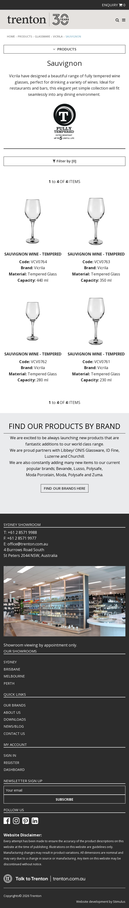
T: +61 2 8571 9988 (20, 532)
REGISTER (11, 762)
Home (11, 36)
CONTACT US (14, 733)
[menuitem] (64, 662)
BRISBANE (12, 669)
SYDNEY (10, 662)
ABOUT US (12, 712)
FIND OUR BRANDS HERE (64, 488)
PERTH (9, 683)
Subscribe (64, 799)
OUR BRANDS (15, 705)
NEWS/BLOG (14, 726)
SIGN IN (10, 755)
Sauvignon (73, 36)
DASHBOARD (14, 769)
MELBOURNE (14, 676)
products (25, 36)
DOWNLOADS (15, 719)
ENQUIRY (113, 4)
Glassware (42, 36)
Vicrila (58, 36)
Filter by (64, 161)
